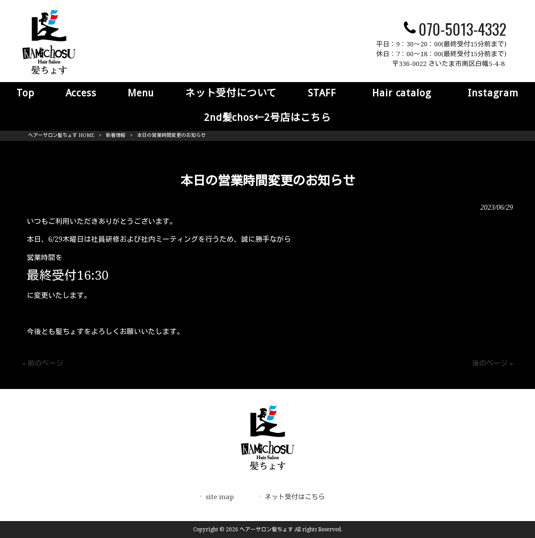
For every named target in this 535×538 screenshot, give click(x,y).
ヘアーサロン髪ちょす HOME (61, 135)
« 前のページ (42, 363)
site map (220, 497)
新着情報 (115, 135)
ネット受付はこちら (295, 497)
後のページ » (492, 363)
